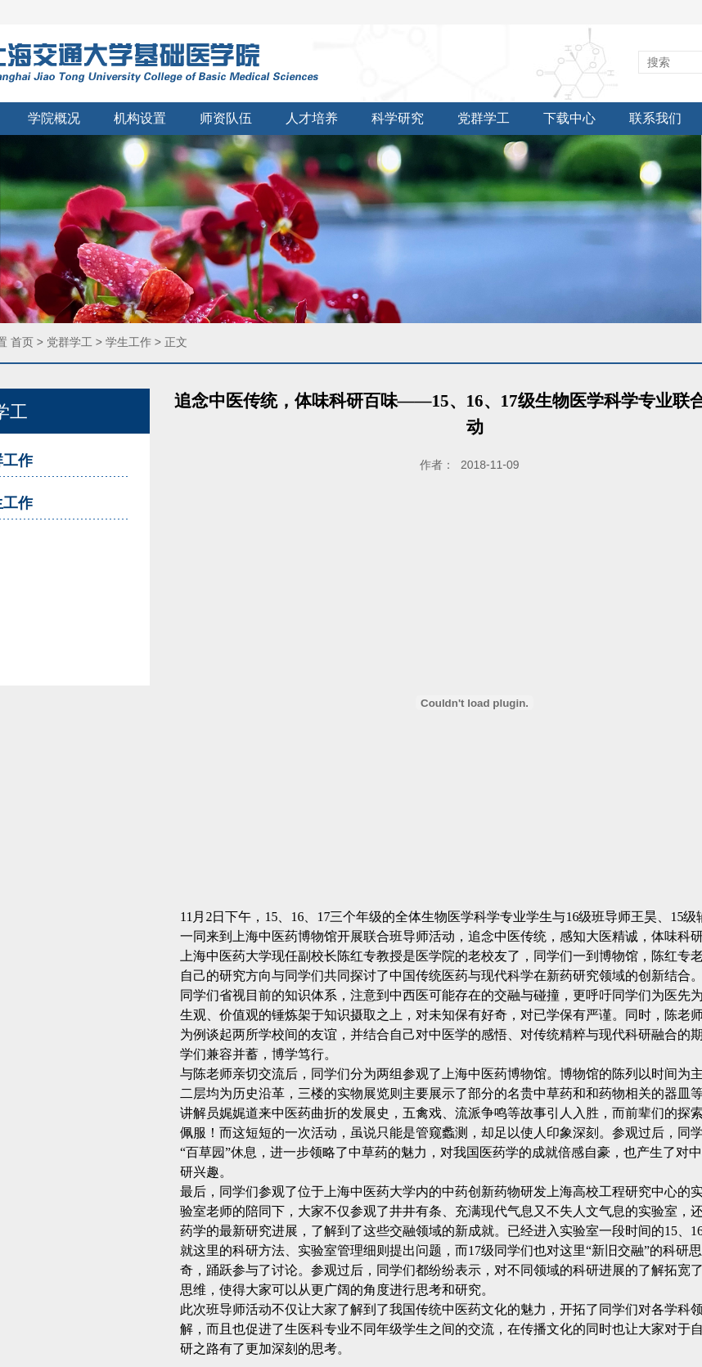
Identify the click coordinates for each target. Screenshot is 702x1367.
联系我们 (655, 118)
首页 (22, 341)
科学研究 (397, 118)
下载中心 (569, 118)
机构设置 (140, 118)
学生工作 (128, 341)
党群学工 (483, 118)
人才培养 (312, 118)
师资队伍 (226, 118)
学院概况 (54, 118)
